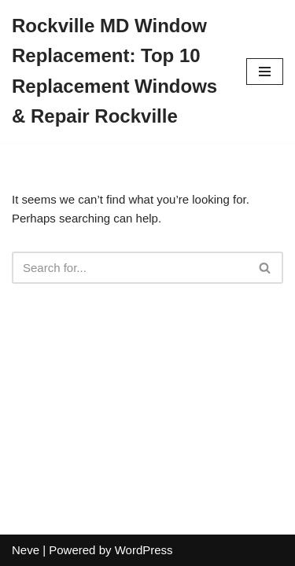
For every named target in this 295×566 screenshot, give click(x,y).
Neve (25, 550)
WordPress (144, 550)
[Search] (130, 268)
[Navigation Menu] (264, 71)
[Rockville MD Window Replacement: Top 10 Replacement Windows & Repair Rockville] (117, 71)
